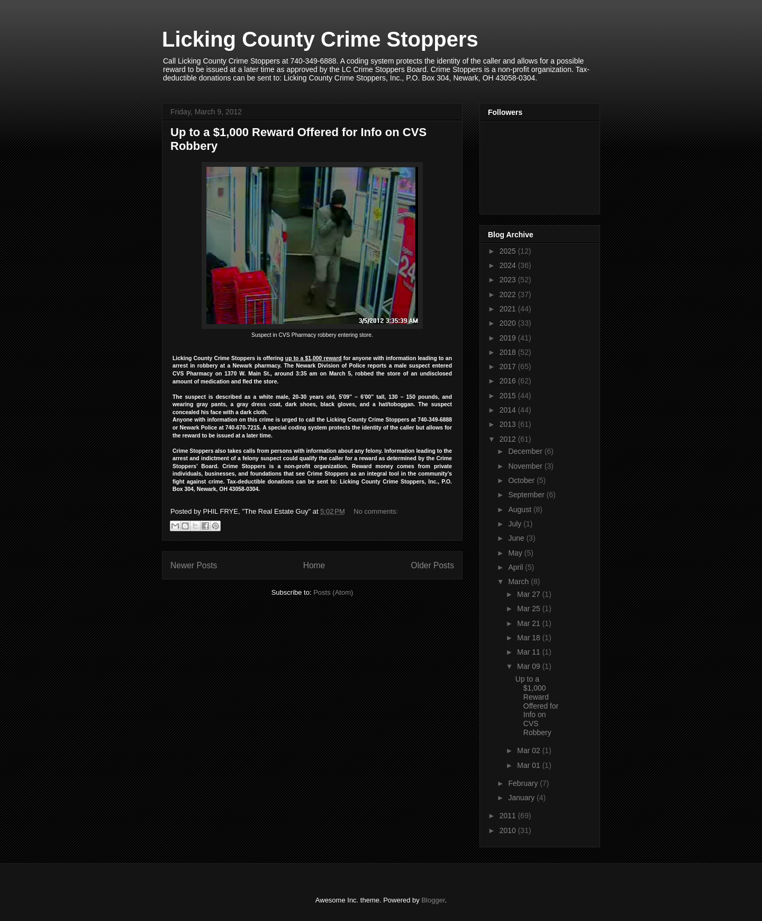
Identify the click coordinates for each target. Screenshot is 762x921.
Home (314, 565)
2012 (509, 439)
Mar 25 (529, 608)
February (524, 783)
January (522, 797)
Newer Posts (193, 565)
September (527, 494)
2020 (509, 323)
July (515, 524)
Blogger (432, 900)
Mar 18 (529, 637)
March (519, 581)
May (516, 553)
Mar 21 (529, 623)
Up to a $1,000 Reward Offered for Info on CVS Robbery (537, 706)
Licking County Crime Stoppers (320, 39)
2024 (509, 265)
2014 (509, 410)
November (526, 466)
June (517, 538)
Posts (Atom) (333, 592)
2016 (509, 381)
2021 (509, 309)
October (522, 480)
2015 (509, 395)
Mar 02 (529, 750)
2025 (509, 251)
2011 (509, 815)
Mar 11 (529, 652)
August (520, 509)
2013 (509, 424)
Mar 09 (529, 666)
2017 (509, 366)
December (526, 451)
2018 (509, 352)
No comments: (375, 511)
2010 (509, 830)
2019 (509, 338)
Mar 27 (529, 594)
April (516, 567)
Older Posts (432, 565)
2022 (509, 294)
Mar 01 (529, 765)
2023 (509, 279)
